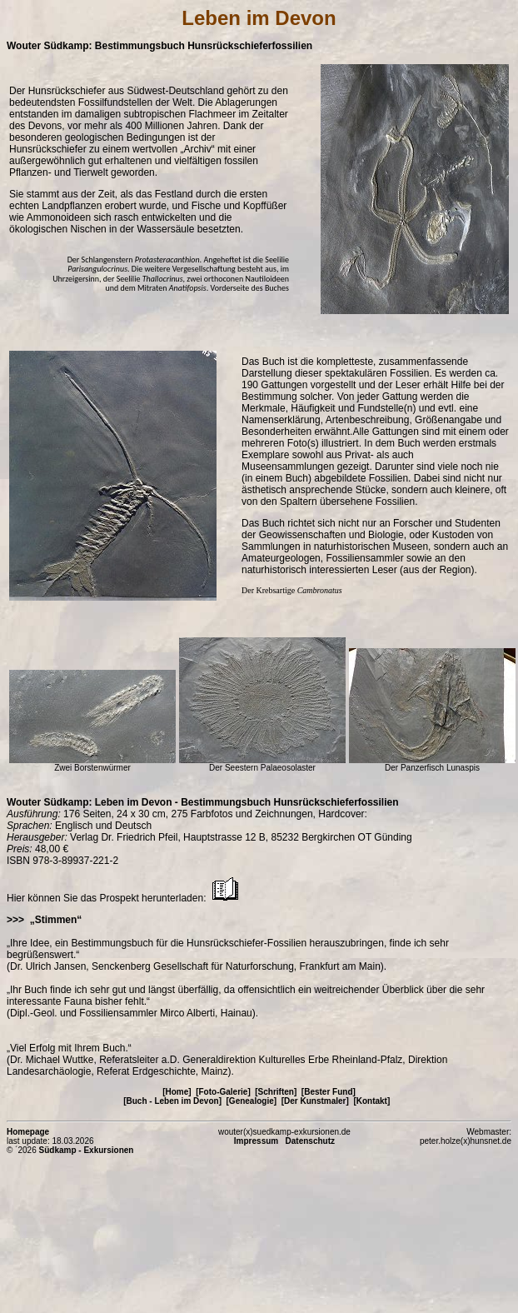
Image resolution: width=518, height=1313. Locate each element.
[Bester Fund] (328, 1091)
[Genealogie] (252, 1101)
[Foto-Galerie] (223, 1091)
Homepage (28, 1131)
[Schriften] (275, 1091)
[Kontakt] (371, 1101)
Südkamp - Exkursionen (86, 1150)
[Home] (176, 1091)
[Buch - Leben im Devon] (172, 1101)
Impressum (256, 1141)
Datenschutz (310, 1141)
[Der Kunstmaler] (315, 1101)
